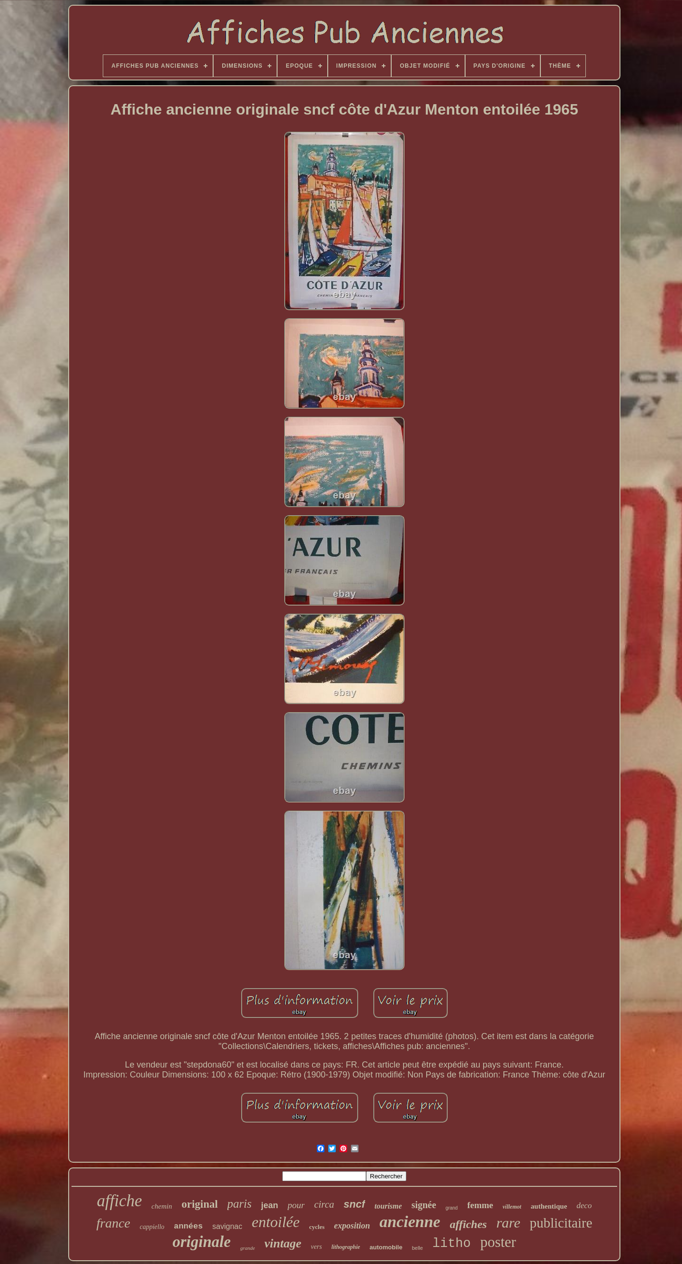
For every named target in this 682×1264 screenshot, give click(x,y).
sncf (354, 1204)
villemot (512, 1206)
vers (316, 1246)
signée (424, 1205)
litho (451, 1244)
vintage (282, 1243)
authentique (549, 1206)
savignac (227, 1226)
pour (296, 1205)
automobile (385, 1247)
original (199, 1204)
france (113, 1223)
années (188, 1226)
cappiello (152, 1226)
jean (269, 1205)
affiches (468, 1224)
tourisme (388, 1206)
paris (239, 1203)
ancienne (409, 1221)
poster (498, 1242)
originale (201, 1241)
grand (452, 1208)
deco (584, 1205)
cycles (316, 1226)
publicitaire (560, 1222)
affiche (119, 1201)
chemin (162, 1206)
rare (508, 1222)
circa (324, 1204)
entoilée (275, 1221)
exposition (352, 1225)
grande (247, 1248)
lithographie (346, 1247)
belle (417, 1248)
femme (480, 1205)
